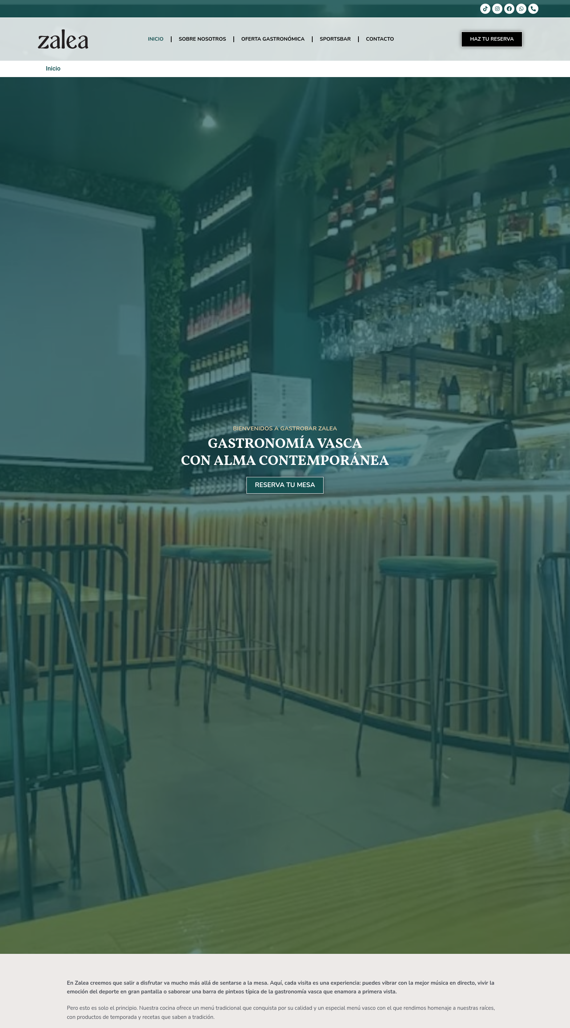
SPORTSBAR (335, 39)
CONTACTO (380, 39)
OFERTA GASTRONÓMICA (273, 39)
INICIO (156, 39)
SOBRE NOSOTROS (202, 39)
